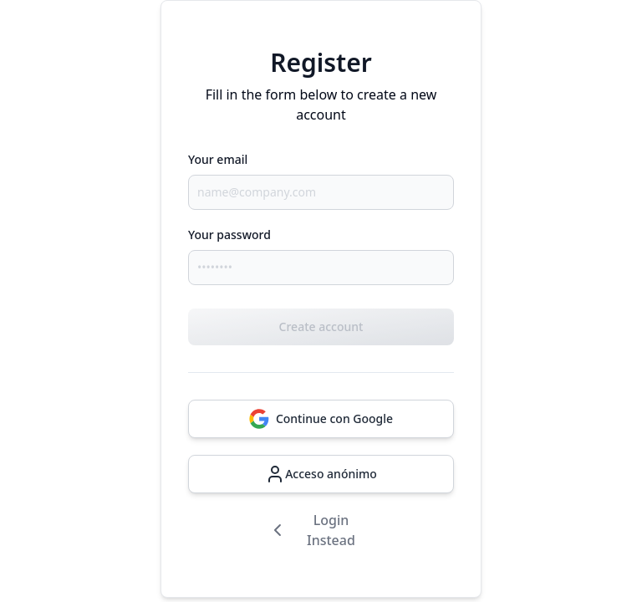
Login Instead (311, 530)
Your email (217, 159)
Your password (229, 234)
